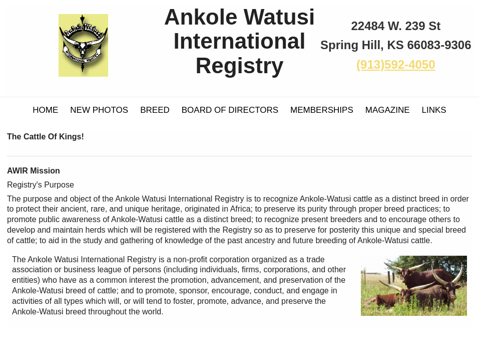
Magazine (387, 110)
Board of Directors (230, 110)
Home (45, 110)
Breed (155, 110)
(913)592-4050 (395, 64)
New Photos (99, 110)
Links (434, 110)
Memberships (321, 110)
